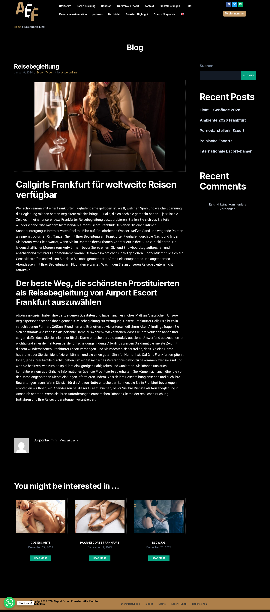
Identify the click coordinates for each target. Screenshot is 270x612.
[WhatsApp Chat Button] (9, 602)
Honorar (106, 6)
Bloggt (147, 606)
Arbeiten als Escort (127, 6)
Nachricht (114, 14)
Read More (40, 560)
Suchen (206, 68)
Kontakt (149, 6)
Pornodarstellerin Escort (222, 133)
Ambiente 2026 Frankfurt (223, 122)
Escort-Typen (45, 74)
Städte (162, 606)
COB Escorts (41, 545)
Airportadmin (69, 74)
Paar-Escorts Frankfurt (99, 545)
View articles (68, 442)
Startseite (65, 6)
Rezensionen (203, 606)
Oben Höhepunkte (164, 14)
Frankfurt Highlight (136, 14)
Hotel (189, 6)
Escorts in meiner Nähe (73, 14)
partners (97, 14)
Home (17, 29)
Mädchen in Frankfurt (28, 318)
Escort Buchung (86, 6)
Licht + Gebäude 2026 (220, 112)
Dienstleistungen (170, 6)
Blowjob (159, 545)
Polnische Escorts (216, 143)
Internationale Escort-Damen (226, 153)
